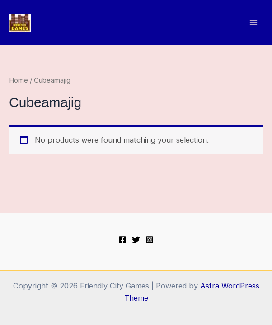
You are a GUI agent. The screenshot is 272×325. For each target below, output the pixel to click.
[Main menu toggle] (253, 22)
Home (18, 80)
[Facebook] (122, 240)
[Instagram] (149, 240)
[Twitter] (136, 240)
